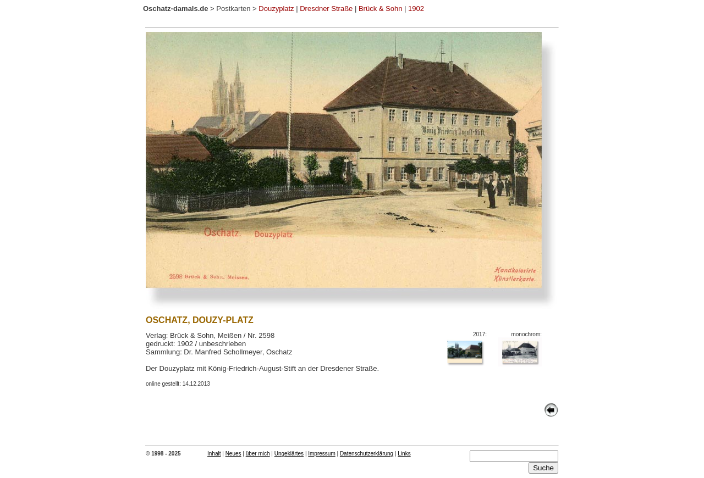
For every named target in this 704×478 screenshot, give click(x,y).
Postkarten (233, 8)
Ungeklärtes (289, 454)
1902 (416, 8)
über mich (258, 454)
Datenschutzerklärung (366, 454)
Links (404, 454)
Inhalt (214, 454)
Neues (233, 454)
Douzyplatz (276, 8)
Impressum (321, 454)
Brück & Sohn (381, 8)
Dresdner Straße (326, 8)
